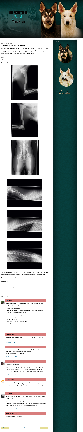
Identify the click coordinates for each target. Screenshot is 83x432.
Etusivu (24, 427)
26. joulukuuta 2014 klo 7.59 (11, 356)
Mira (7, 300)
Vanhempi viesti (44, 428)
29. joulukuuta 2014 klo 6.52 (11, 374)
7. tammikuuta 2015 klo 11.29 (11, 408)
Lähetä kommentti (5, 425)
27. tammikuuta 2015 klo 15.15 (12, 421)
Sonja (7, 379)
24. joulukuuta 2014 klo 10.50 (11, 342)
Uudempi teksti (5, 428)
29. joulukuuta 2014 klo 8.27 (11, 388)
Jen (7, 393)
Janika (7, 361)
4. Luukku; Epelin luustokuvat (13, 46)
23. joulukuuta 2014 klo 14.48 (11, 329)
